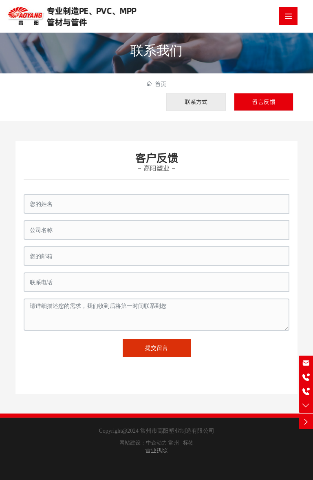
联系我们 (156, 50)
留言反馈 (263, 102)
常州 (173, 443)
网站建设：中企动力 (143, 443)
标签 (188, 443)
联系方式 (196, 102)
